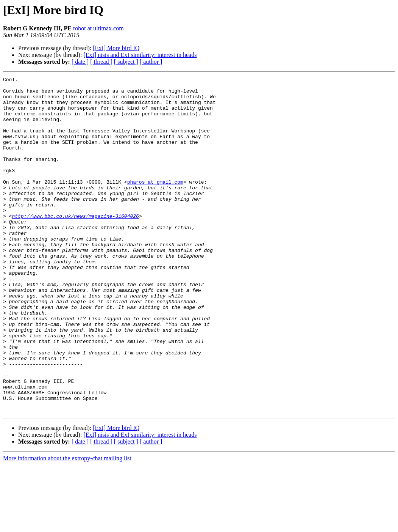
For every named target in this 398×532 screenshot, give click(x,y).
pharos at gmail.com (155, 203)
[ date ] (80, 61)
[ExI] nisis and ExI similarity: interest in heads (140, 55)
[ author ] (151, 61)
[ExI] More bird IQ (116, 48)
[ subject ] (126, 61)
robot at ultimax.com (98, 28)
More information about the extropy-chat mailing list (67, 525)
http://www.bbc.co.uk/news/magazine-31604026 (75, 244)
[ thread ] (101, 61)
